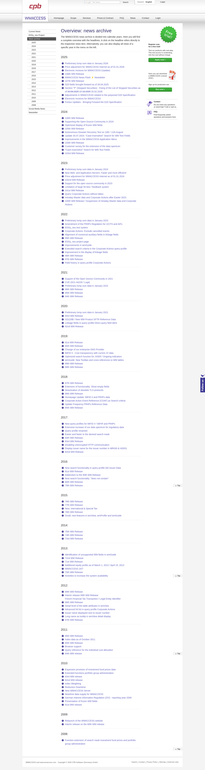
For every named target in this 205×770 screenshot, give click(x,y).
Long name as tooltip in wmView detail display (88, 616)
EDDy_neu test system (76, 227)
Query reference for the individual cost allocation (89, 650)
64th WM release (73, 653)
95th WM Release (74, 293)
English (149, 2)
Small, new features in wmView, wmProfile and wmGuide (93, 515)
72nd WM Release (74, 558)
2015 (34, 79)
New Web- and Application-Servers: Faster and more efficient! (95, 173)
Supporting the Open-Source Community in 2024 (89, 121)
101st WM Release (74, 190)
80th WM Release (74, 482)
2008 (34, 105)
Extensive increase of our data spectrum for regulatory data (94, 427)
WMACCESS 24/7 (74, 568)
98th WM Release (74, 255)
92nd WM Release (74, 326)
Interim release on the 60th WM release (84, 724)
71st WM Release (74, 561)
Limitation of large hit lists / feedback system (87, 187)
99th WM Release (74, 238)
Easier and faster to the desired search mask (87, 434)
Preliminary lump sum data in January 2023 (86, 220)
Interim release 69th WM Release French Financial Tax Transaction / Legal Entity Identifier (93, 597)
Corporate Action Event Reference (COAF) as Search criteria (95, 400)
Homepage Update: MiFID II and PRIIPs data (87, 397)
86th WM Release (74, 393)
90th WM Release (74, 346)
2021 (34, 57)
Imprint (134, 762)
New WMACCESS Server (77, 690)
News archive (34, 39)
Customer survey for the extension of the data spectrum (92, 146)
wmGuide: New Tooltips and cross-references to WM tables (94, 360)
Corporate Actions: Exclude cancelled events (87, 231)
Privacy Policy (152, 762)
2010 (34, 98)
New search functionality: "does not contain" (87, 478)
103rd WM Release (74, 153)
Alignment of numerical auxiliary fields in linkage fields (92, 234)
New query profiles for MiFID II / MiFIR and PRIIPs (90, 423)
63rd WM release (73, 676)
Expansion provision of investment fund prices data (90, 669)
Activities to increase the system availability (86, 575)
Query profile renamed (76, 430)
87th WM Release (74, 383)
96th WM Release (74, 289)
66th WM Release (74, 636)
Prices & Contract (105, 18)
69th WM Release (74, 591)
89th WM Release (74, 363)
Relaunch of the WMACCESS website (84, 720)
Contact (145, 18)
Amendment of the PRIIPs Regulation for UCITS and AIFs (93, 224)
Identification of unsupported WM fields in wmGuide (90, 554)
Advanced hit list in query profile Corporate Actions (90, 609)
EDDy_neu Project (37, 35)
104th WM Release (74, 142)
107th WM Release (74, 81)
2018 (34, 68)
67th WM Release (74, 620)
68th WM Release (74, 602)
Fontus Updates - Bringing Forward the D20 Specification (93, 102)
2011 (34, 94)
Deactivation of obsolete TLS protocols (84, 390)
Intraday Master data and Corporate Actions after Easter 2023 (95, 197)
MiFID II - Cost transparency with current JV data (89, 353)
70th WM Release (74, 572)
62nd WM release (74, 680)
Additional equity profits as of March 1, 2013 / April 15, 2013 (94, 565)
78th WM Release (74, 501)
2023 (34, 50)
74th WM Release (74, 535)
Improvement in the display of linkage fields (86, 252)
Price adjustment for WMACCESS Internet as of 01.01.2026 (94, 67)
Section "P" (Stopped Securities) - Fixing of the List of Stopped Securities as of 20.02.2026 (102, 90)
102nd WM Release (75, 180)
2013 (34, 87)
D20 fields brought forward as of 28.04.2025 (87, 84)
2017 (34, 72)
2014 (34, 83)
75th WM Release (74, 531)
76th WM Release (74, 512)
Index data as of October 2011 (80, 639)
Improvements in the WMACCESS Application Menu (91, 139)
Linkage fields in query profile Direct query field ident (91, 323)
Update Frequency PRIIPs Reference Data (86, 404)
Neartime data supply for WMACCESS (84, 694)
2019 (34, 65)
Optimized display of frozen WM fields (83, 125)
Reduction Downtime (75, 687)
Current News (34, 31)
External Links (173, 762)
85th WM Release (74, 407)
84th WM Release (74, 438)
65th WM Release (74, 643)
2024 (34, 46)
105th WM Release (74, 128)
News (133, 18)
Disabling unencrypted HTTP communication (87, 445)
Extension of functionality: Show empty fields (87, 386)
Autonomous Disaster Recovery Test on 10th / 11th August (94, 132)
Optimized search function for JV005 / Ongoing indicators (93, 356)
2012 (34, 90)
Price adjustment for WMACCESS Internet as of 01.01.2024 (94, 176)
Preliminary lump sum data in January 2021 (86, 312)
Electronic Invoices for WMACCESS (83, 98)
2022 (34, 53)
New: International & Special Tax (81, 508)
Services (87, 18)
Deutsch (140, 2)
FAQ (122, 18)
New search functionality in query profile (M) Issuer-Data (93, 468)
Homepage (59, 18)
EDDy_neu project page (77, 241)
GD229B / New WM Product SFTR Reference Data (90, 319)
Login (158, 18)
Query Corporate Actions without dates (84, 194)
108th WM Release (74, 74)
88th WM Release (74, 367)
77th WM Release (74, 505)
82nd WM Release (74, 452)
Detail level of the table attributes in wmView (87, 606)
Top (178, 485)
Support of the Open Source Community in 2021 (89, 278)
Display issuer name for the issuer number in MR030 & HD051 (96, 448)
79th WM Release (74, 485)
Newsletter (33, 112)
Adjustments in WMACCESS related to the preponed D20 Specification (100, 95)
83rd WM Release (74, 441)
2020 (34, 61)
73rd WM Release (74, 538)
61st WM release (73, 704)
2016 (34, 76)
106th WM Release (74, 118)
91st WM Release (74, 342)
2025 (34, 42)
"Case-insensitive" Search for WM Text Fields (87, 149)
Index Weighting (73, 683)
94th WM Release (74, 296)
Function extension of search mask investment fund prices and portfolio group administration (100, 742)
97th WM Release (74, 259)
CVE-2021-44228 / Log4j (77, 282)
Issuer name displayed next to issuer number (87, 613)
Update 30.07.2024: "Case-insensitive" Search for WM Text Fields (97, 135)
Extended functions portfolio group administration (89, 673)
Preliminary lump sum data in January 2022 (86, 286)
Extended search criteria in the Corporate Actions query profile (96, 248)
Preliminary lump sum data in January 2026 (86, 63)
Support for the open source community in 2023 (88, 183)
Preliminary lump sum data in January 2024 (86, 169)
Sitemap (162, 762)
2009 (34, 101)
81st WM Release (74, 471)
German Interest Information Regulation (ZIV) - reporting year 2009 (98, 697)
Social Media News (37, 109)
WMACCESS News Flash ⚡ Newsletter (85, 77)
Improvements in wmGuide (78, 245)
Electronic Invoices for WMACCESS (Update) (87, 70)
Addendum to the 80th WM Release (83, 475)
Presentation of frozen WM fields (81, 701)
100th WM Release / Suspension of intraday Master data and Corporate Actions (100, 203)
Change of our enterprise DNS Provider (84, 349)
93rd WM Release (74, 316)
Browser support (73, 646)
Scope (73, 18)
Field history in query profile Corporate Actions (88, 262)
